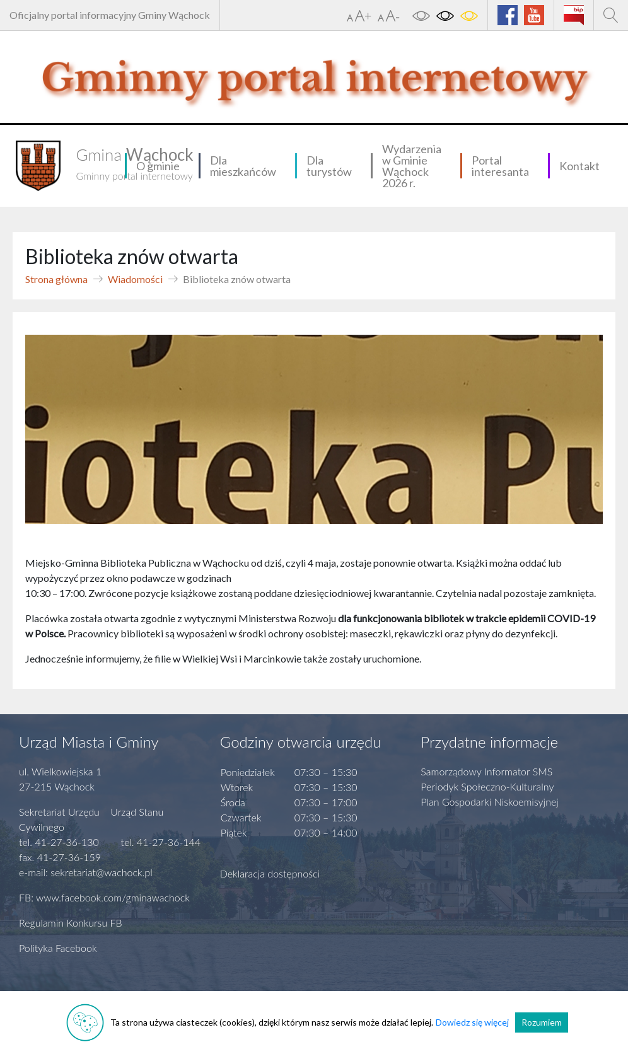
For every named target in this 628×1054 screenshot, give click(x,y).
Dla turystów (329, 165)
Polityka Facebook (58, 948)
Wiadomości (135, 279)
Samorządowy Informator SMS (486, 771)
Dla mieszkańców (243, 165)
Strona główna (56, 279)
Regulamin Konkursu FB (70, 923)
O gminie (158, 165)
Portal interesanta (500, 165)
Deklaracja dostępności (270, 873)
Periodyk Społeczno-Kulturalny (487, 786)
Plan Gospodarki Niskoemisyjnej (490, 802)
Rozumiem (541, 1022)
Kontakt (579, 165)
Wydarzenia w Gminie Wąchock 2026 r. (411, 165)
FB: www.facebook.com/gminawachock (104, 897)
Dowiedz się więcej (472, 1022)
